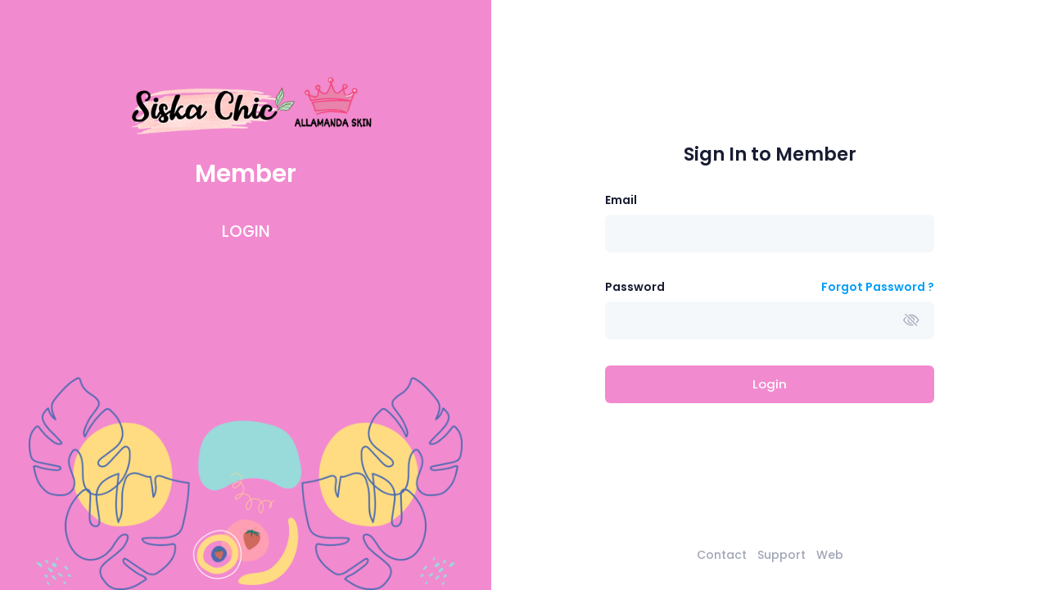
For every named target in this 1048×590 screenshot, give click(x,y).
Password (635, 287)
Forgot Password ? (877, 287)
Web (829, 555)
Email (621, 200)
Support (781, 555)
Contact (722, 555)
